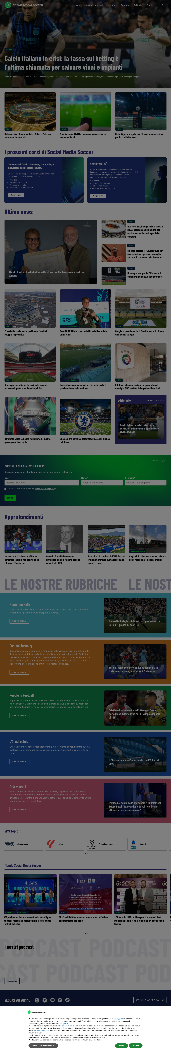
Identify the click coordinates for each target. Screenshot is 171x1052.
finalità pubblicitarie (42, 1030)
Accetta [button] (136, 1045)
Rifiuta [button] (121, 1045)
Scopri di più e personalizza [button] (43, 1045)
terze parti (65, 1026)
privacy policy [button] (119, 1019)
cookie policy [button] (63, 1024)
